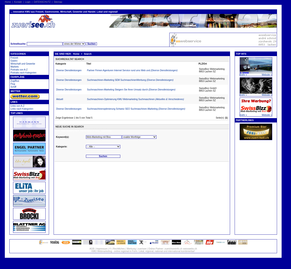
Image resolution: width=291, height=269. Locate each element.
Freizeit (14, 58)
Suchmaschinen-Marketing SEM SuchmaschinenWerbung (130, 80)
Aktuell (59, 99)
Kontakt (18, 2)
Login (27, 2)
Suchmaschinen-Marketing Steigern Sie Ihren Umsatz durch (131, 89)
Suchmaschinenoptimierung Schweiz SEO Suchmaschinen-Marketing (136, 109)
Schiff (13, 87)
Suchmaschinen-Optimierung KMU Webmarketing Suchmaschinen (135, 99)
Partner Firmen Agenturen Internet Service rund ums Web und (132, 70)
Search (87, 54)
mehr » (243, 74)
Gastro (14, 61)
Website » (267, 74)
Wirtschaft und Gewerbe (23, 63)
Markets (15, 66)
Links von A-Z (18, 106)
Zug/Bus (15, 81)
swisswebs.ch (190, 248)
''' (139, 137)
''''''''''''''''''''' (103, 146)
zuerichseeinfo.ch (173, 248)
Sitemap (58, 2)
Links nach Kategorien (22, 109)
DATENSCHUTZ (42, 2)
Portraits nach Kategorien (23, 72)
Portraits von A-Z (19, 69)
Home (8, 2)
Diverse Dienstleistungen (69, 70)
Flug (13, 84)
